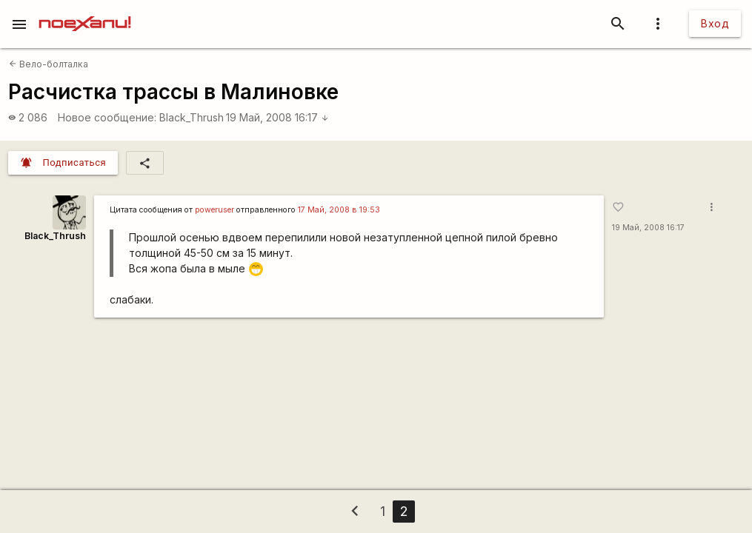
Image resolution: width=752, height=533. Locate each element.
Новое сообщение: (107, 117)
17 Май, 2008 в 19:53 (339, 210)
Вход (715, 23)
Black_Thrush (191, 117)
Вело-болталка (48, 64)
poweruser (214, 210)
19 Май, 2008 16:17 (277, 117)
